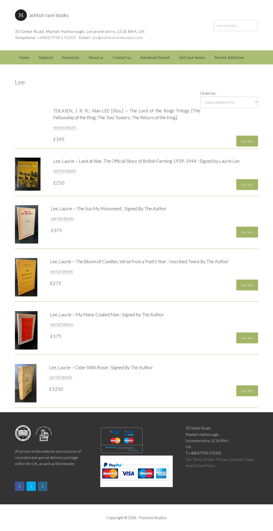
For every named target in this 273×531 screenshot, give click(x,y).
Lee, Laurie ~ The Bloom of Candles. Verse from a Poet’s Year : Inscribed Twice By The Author (139, 261)
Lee (20, 82)
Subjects (46, 57)
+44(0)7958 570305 (57, 37)
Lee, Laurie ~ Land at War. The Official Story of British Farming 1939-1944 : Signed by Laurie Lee (146, 161)
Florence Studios (153, 517)
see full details (64, 127)
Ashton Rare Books (49, 15)
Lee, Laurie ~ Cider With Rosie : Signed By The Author (101, 367)
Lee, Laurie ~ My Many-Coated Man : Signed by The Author (107, 314)
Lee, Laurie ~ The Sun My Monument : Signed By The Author (109, 208)
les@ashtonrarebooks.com (117, 37)
